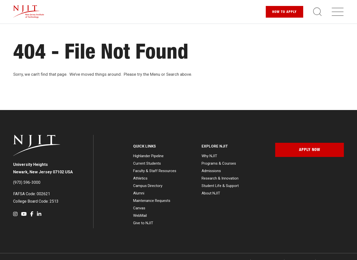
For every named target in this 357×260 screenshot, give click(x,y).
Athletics (140, 178)
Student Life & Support (220, 186)
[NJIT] (28, 12)
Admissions (211, 171)
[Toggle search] (317, 11)
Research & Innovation (220, 178)
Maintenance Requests (151, 200)
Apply (284, 12)
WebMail (140, 215)
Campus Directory (147, 186)
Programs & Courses (219, 163)
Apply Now (309, 150)
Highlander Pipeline (148, 156)
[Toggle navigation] (337, 11)
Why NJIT (209, 156)
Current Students (147, 163)
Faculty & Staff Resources (154, 171)
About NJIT (211, 193)
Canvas (139, 208)
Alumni (138, 193)
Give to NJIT (143, 223)
